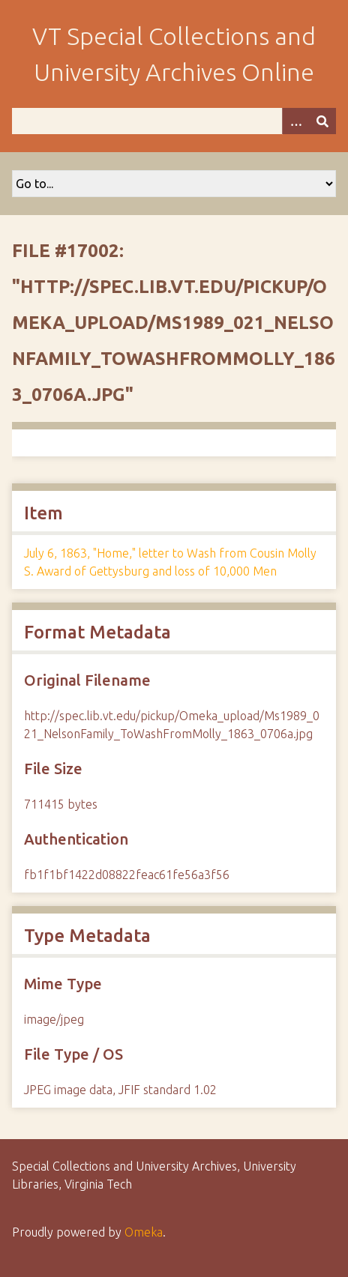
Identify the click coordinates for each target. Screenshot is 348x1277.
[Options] (295, 121)
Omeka (143, 1232)
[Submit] (322, 121)
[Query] (174, 121)
